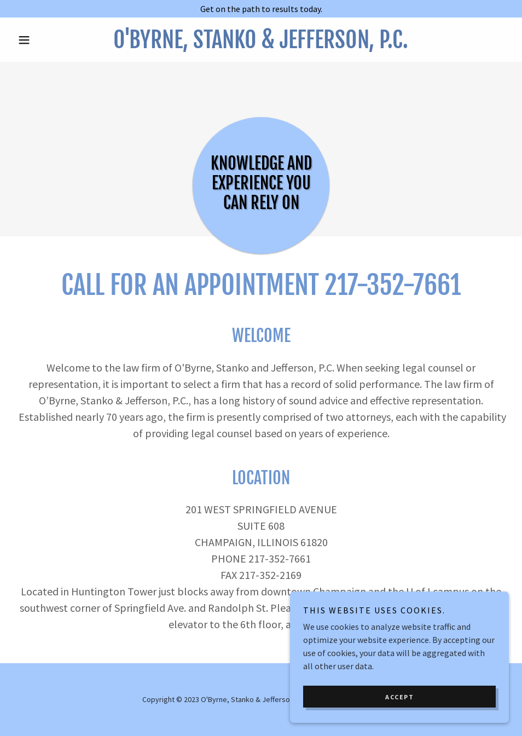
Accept (399, 697)
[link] (261, 44)
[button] (50, 40)
